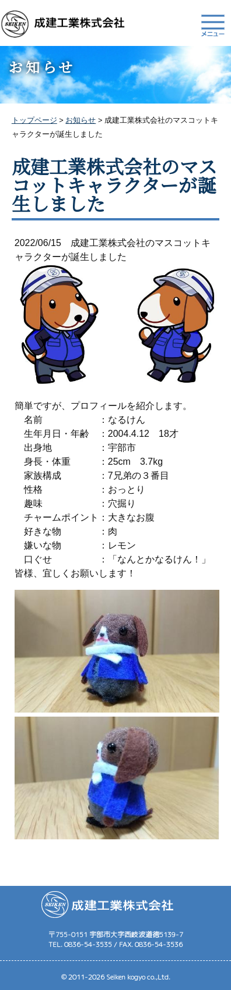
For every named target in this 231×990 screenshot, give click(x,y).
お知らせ (80, 120)
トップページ (34, 120)
